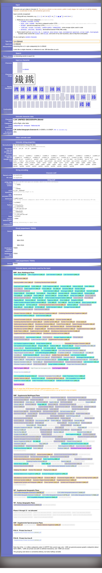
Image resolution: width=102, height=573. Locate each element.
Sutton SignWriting (48, 464)
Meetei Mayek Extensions (51, 367)
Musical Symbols (42, 459)
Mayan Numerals (19, 461)
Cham (91, 364)
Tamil (38, 298)
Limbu (49, 307)
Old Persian (64, 407)
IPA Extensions (18, 283)
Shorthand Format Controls (78, 453)
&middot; (39, 30)
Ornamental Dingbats (63, 482)
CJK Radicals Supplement (21, 348)
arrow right (84, 33)
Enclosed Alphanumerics (21, 331)
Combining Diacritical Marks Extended (50, 310)
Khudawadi (71, 428)
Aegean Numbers (56, 402)
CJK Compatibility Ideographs (22, 381)
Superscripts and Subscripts (41, 324)
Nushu (35, 453)
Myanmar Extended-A (20, 367)
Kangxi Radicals (41, 348)
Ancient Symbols (19, 405)
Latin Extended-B (69, 279)
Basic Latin (17, 279)
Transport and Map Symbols (84, 482)
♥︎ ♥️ (67, 16)
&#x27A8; (31, 30)
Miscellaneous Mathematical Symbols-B (62, 336)
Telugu (49, 298)
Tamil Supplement (71, 439)
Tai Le (60, 307)
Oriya (27, 298)
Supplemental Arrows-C (63, 485)
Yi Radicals (76, 357)
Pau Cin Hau (17, 437)
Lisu (87, 357)
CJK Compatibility (46, 355)
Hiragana (40, 351)
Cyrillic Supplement (48, 291)
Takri (35, 432)
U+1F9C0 (30, 21)
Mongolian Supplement (20, 432)
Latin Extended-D (76, 360)
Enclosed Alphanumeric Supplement (24, 479)
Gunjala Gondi (18, 439)
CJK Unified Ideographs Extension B (25, 497)
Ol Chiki (37, 312)
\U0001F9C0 (57, 28)
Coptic (45, 342)
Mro (34, 446)
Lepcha (26, 312)
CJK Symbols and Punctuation (22, 351)
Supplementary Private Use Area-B (24, 545)
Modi (74, 430)
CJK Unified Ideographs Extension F (81, 500)
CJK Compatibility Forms (73, 383)
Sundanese (83, 310)
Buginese (17, 310)
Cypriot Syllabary (44, 411)
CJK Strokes (47, 353)
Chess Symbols (48, 487)
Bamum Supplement (20, 446)
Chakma (53, 425)
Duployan (60, 453)
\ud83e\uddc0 (46, 28)
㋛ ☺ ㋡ (40, 16)
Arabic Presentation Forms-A (71, 381)
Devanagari (64, 296)
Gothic (28, 407)
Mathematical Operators (21, 329)
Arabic (86, 291)
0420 (22, 24)
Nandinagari (43, 435)
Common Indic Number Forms (36, 362)
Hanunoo (28, 305)
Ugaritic (51, 407)
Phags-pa (54, 362)
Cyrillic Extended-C (51, 312)
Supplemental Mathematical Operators (25, 338)
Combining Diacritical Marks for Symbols (25, 327)
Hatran (28, 414)
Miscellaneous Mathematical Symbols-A (59, 333)
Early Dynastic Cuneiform (50, 441)
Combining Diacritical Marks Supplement (70, 318)
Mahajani (65, 425)
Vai (15, 360)
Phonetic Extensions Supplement (42, 318)
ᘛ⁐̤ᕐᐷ (50, 16)
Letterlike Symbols (49, 327)
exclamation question (71, 33)
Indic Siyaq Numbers (71, 468)
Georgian (61, 300)
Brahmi (16, 425)
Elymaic (87, 423)
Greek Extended (40, 320)
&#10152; (24, 30)
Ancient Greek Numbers (74, 402)
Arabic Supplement (30, 293)
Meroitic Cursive (18, 416)
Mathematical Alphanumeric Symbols (24, 464)
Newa (28, 430)
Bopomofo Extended (31, 353)
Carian (70, 405)
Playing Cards (48, 475)
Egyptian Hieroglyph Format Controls (24, 444)
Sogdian (63, 423)
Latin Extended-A (51, 279)
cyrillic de (35, 33)
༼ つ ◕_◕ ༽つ (59, 16)
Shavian (16, 409)
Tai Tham (29, 310)
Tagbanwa (50, 305)
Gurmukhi (89, 296)
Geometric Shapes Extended (41, 485)
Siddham (63, 430)
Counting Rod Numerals (57, 461)
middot (37, 35)
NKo (54, 293)
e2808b (32, 24)
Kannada (61, 298)
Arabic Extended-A (49, 296)
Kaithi (27, 425)
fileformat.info (35, 127)
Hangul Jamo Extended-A (44, 364)
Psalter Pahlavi (80, 418)
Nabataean (88, 411)
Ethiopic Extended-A (71, 367)
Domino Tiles (32, 475)
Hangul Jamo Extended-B (74, 369)
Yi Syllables (61, 357)
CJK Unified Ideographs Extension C (68, 497)
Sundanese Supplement (21, 314)
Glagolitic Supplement (81, 464)
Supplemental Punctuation (56, 344)
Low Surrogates (57, 373)
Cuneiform (86, 439)
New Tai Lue (71, 307)
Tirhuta (39, 430)
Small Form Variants (20, 385)
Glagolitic (16, 342)
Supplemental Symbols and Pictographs (25, 487)
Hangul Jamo (74, 300)
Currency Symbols (61, 324)
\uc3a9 (30, 28)
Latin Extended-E (89, 367)
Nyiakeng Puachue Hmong (34, 466)
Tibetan (36, 300)
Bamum (43, 360)
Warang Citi (17, 435)
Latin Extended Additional (21, 320)
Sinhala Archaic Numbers (21, 428)
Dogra (80, 432)
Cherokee (35, 303)
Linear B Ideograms (37, 402)
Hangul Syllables (53, 369)
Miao (40, 448)
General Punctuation (20, 324)
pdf (25, 279)
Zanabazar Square (59, 435)
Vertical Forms (36, 383)
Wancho (63, 466)
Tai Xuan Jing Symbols (37, 461)
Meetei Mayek (38, 369)
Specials (16, 389)
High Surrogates (18, 373)
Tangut (16, 451)
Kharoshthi (33, 416)
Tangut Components (32, 451)
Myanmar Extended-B (76, 364)
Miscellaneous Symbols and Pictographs (25, 482)
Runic (86, 303)
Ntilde (45, 35)
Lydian (51, 414)
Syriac (16, 293)
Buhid (39, 305)
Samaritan (65, 293)
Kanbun (16, 353)
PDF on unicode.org (60, 131)
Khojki (37, 428)
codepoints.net (18, 127)
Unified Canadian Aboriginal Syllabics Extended (27, 307)
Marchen (56, 437)
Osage (40, 409)
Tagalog (16, 305)
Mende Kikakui (18, 468)
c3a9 (26, 24)
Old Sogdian (50, 423)
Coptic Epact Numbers (85, 405)
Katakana (53, 351)
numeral (46, 33)
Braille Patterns (18, 336)
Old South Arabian (48, 416)
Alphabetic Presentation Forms (47, 381)
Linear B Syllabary (19, 402)
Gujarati (16, 298)
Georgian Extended (69, 312)
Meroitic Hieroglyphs (78, 414)
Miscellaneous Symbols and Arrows (54, 338)
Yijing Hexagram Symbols (21, 357)
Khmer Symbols (86, 307)
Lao (25, 300)
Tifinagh (75, 342)
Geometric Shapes (71, 331)
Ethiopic (87, 300)
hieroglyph (94, 33)
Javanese (61, 364)
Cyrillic (33, 291)
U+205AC (23, 21)
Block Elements (54, 331)
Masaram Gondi (81, 437)
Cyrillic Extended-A (36, 344)
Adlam (44, 468)
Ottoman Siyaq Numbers (21, 471)
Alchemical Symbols (20, 485)
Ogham (76, 303)
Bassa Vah (57, 446)
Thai (15, 300)
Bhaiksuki (43, 437)
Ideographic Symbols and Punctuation (72, 448)
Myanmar (48, 300)
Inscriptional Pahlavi (63, 418)
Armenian (63, 291)
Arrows (78, 327)
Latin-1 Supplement (33, 279)
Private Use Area (19, 377)
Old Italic (16, 407)
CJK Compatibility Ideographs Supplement (39, 502)
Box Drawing (39, 331)
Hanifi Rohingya (70, 421)
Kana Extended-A (81, 451)
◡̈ (71, 16)
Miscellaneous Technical (42, 329)
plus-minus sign (56, 33)
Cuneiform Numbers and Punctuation (24, 441)
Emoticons (48, 482)
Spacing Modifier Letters (21, 287)
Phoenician (40, 414)
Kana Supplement (63, 451)
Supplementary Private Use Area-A (24, 537)
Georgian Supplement (60, 342)
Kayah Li (16, 364)
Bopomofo (65, 351)
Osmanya (28, 409)
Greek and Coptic (19, 291)
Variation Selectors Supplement (46, 530)
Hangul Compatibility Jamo (82, 351)
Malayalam (74, 298)
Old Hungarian (54, 421)
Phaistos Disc (34, 405)
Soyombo (74, 435)
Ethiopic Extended (19, 344)
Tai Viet (35, 367)
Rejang (28, 364)
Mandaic (77, 293)
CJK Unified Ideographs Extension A (69, 355)
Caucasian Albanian (65, 409)
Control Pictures (61, 329)
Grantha (83, 428)
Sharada (77, 425)
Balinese (69, 310)
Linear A (16, 411)
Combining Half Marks (53, 383)
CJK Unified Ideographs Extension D (24, 500)
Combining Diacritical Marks (43, 287)
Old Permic (39, 407)
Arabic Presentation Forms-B (40, 385)
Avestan (30, 418)
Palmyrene (75, 411)
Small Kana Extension (20, 453)
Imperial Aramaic (60, 411)
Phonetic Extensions (20, 318)
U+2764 (36, 21)
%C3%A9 (23, 26)
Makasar (44, 439)
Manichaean (17, 418)
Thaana (44, 293)
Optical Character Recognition (81, 329)
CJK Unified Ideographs (42, 357)
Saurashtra (67, 362)
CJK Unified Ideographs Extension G (24, 510)
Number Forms (65, 327)
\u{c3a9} (37, 28)
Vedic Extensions (39, 314)
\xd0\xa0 (24, 28)
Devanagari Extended (83, 362)
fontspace (27, 127)
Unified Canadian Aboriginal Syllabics (55, 303)
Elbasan (50, 409)
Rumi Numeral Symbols (21, 423)
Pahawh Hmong (71, 446)
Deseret (88, 407)
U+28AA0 (26, 70)
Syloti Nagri (17, 362)
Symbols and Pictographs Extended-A (71, 487)
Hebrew (75, 291)
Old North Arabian (65, 416)
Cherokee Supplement (20, 369)
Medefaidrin (17, 448)
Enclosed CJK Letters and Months (24, 355)
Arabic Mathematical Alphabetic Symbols (59, 471)
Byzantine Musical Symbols (22, 459)
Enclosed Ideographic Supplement (52, 479)
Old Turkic (29, 421)
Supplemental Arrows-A (83, 333)
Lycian (59, 405)
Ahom (57, 432)
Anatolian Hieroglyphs (61, 444)
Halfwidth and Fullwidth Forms (65, 385)
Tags (15, 530)
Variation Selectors (19, 383)
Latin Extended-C (31, 342)
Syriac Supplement (19, 296)
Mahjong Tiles (18, 475)
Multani (60, 428)
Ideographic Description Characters (75, 348)
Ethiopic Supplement (20, 303)
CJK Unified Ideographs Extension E (52, 500)
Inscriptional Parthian (45, 418)
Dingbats (37, 333)
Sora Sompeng (40, 425)
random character (31, 38)
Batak (15, 312)
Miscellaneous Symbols (21, 333)
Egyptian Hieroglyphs (84, 441)
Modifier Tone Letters (58, 360)
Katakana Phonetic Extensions (66, 353)
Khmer (62, 305)
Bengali (77, 296)
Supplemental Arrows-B (37, 336)
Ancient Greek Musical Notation (63, 459)
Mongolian (74, 305)
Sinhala (87, 298)
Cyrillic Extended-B (28, 360)
